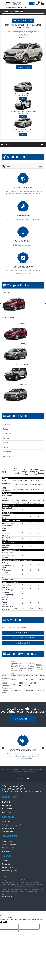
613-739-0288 (35, 791)
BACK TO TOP (23, 778)
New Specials (7, 805)
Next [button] (43, 748)
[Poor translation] (5, 922)
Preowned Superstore (9, 871)
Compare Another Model (23, 20)
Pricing (5, 429)
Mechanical (7, 434)
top (4, 472)
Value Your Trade (8, 848)
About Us (5, 860)
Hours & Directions (8, 867)
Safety (5, 447)
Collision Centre (7, 832)
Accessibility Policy (8, 896)
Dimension (7, 452)
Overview (6, 424)
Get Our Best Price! (23, 719)
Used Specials (7, 812)
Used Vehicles (7, 809)
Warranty (6, 456)
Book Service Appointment (11, 825)
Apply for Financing (9, 844)
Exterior (6, 438)
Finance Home (7, 841)
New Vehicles (6, 802)
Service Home (7, 821)
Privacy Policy (29, 772)
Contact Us (6, 864)
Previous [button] (3, 748)
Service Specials (8, 828)
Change (23, 98)
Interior (5, 443)
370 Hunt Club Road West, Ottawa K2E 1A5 (14, 7)
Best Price (23, 37)
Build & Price (6, 851)
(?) (20, 685)
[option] (23, 304)
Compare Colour (24, 67)
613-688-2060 (16, 786)
